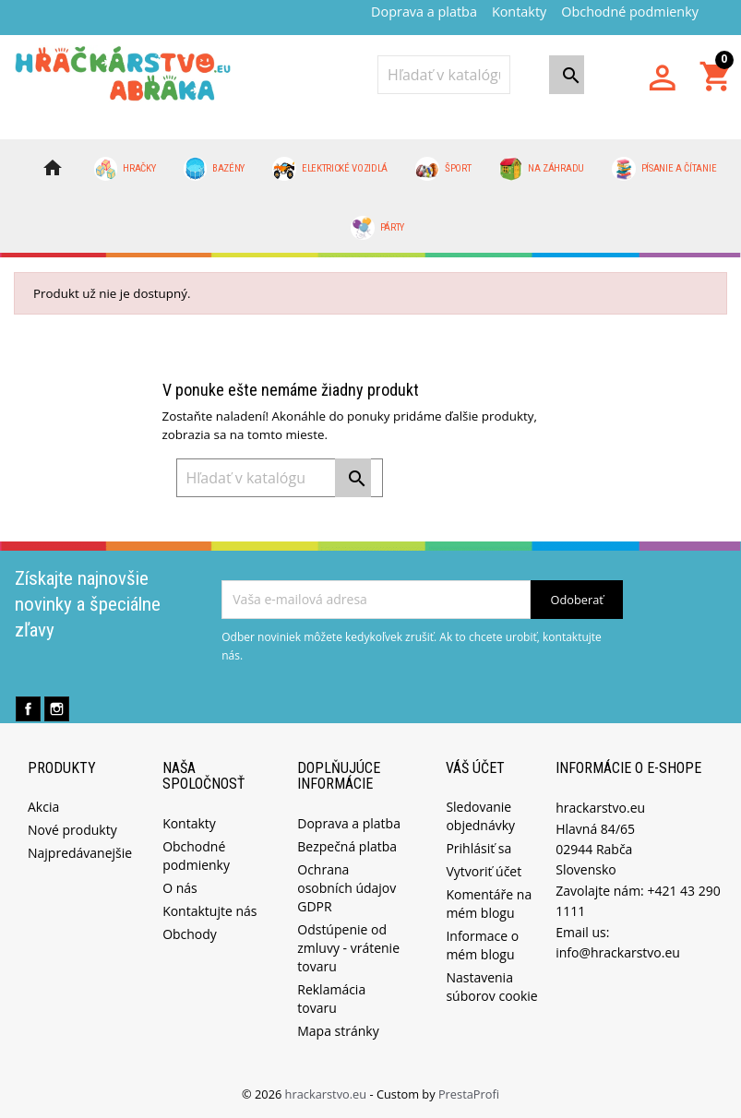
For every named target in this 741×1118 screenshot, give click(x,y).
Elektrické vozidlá (330, 169)
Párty (377, 228)
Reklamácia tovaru (331, 999)
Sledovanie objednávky (480, 816)
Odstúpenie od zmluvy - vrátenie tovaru (348, 948)
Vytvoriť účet (483, 871)
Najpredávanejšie (80, 853)
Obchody (189, 934)
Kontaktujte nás (209, 911)
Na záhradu (541, 169)
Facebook (28, 708)
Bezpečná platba (347, 846)
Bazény (214, 169)
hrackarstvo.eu (327, 1094)
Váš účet (475, 768)
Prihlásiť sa (478, 848)
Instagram (56, 708)
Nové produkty (72, 829)
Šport (443, 169)
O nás (179, 888)
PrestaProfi (468, 1094)
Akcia (43, 806)
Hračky (125, 169)
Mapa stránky (337, 1031)
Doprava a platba (424, 11)
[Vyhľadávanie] (443, 74)
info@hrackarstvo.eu (618, 952)
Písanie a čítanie (664, 169)
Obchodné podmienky (630, 11)
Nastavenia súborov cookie (491, 987)
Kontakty (519, 11)
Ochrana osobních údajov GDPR (346, 888)
